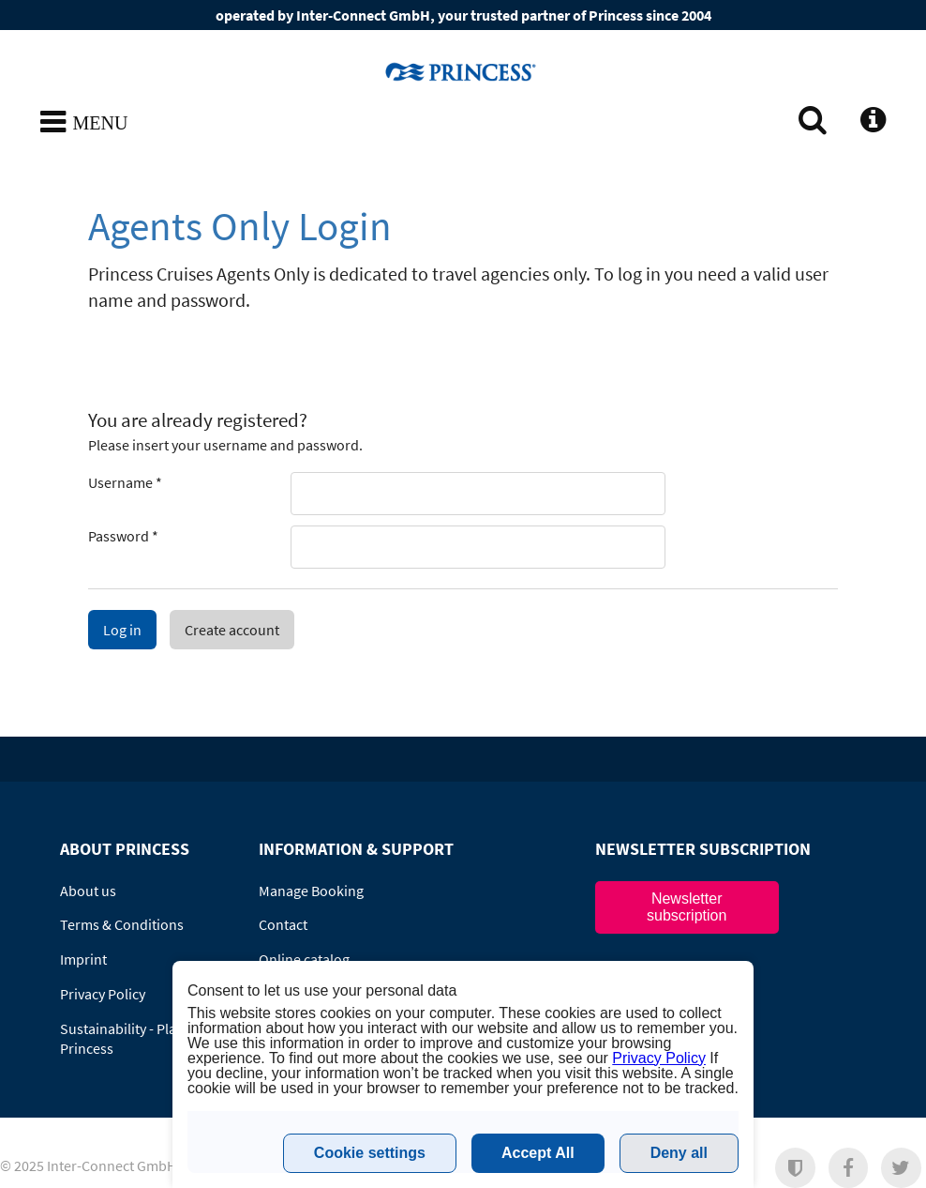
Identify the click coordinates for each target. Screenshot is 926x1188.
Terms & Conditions (122, 924)
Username (125, 482)
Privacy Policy (102, 993)
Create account (232, 629)
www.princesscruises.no (463, 71)
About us (88, 890)
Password (123, 535)
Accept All (538, 1153)
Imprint (83, 959)
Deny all (679, 1153)
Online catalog (304, 959)
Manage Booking (311, 890)
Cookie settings (370, 1153)
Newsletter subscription (686, 907)
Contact (283, 924)
